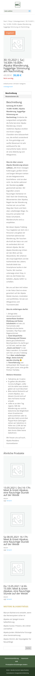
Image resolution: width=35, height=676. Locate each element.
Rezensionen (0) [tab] (12, 96)
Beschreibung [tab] (11, 93)
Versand (9, 501)
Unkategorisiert (18, 21)
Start (5, 21)
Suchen (28, 648)
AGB (16, 661)
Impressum (24, 658)
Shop (10, 21)
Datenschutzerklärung (12, 658)
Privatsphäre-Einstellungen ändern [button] (16, 664)
